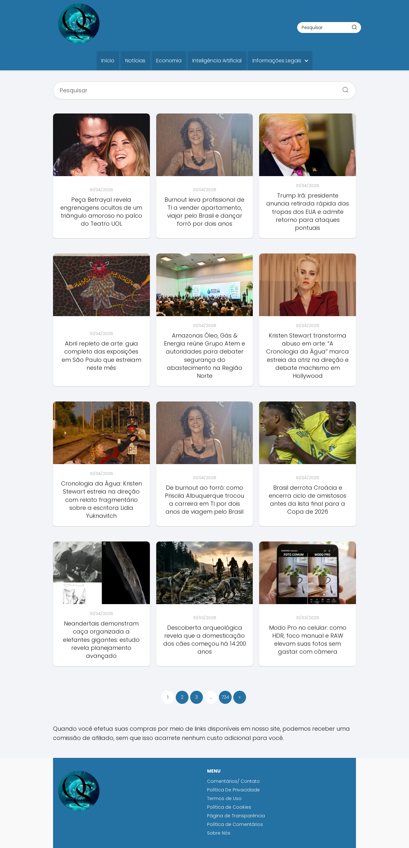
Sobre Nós (218, 833)
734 (225, 697)
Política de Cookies (229, 807)
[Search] (343, 88)
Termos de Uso (224, 798)
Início (107, 60)
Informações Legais (276, 60)
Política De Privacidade (233, 790)
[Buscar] (354, 27)
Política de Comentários (235, 824)
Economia (168, 60)
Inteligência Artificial (217, 60)
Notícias (135, 60)
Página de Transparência (236, 816)
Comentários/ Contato (233, 781)
